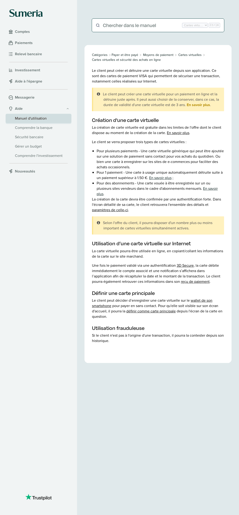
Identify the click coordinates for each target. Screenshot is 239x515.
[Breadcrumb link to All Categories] (100, 54)
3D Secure (185, 265)
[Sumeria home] (26, 13)
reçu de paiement (195, 281)
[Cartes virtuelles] (190, 54)
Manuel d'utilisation (31, 118)
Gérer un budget (28, 146)
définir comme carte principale (151, 311)
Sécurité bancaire (29, 137)
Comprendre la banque (34, 127)
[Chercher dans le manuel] (142, 25)
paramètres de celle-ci (110, 210)
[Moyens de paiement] (158, 54)
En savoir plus (198, 104)
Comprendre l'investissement (39, 155)
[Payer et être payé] (125, 54)
